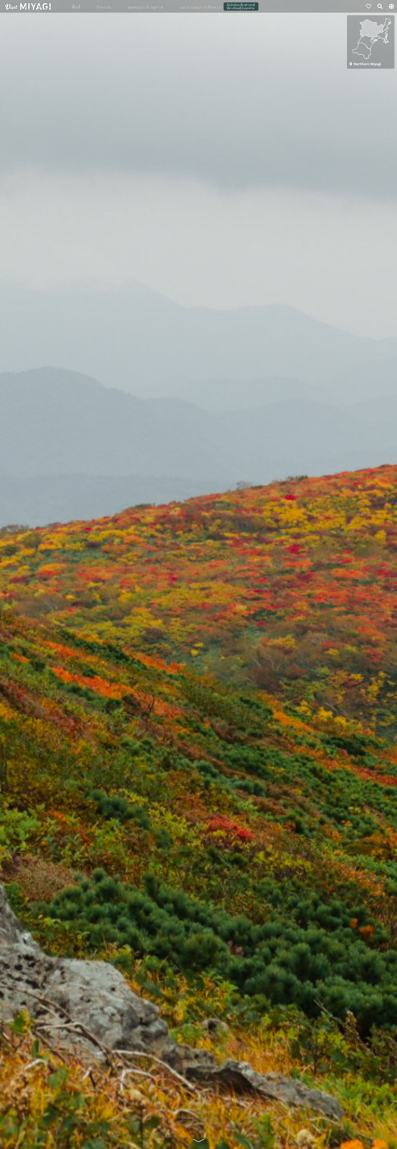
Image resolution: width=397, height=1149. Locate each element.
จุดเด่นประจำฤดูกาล (145, 7)
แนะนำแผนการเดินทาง (199, 7)
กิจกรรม (104, 7)
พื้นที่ (76, 7)
